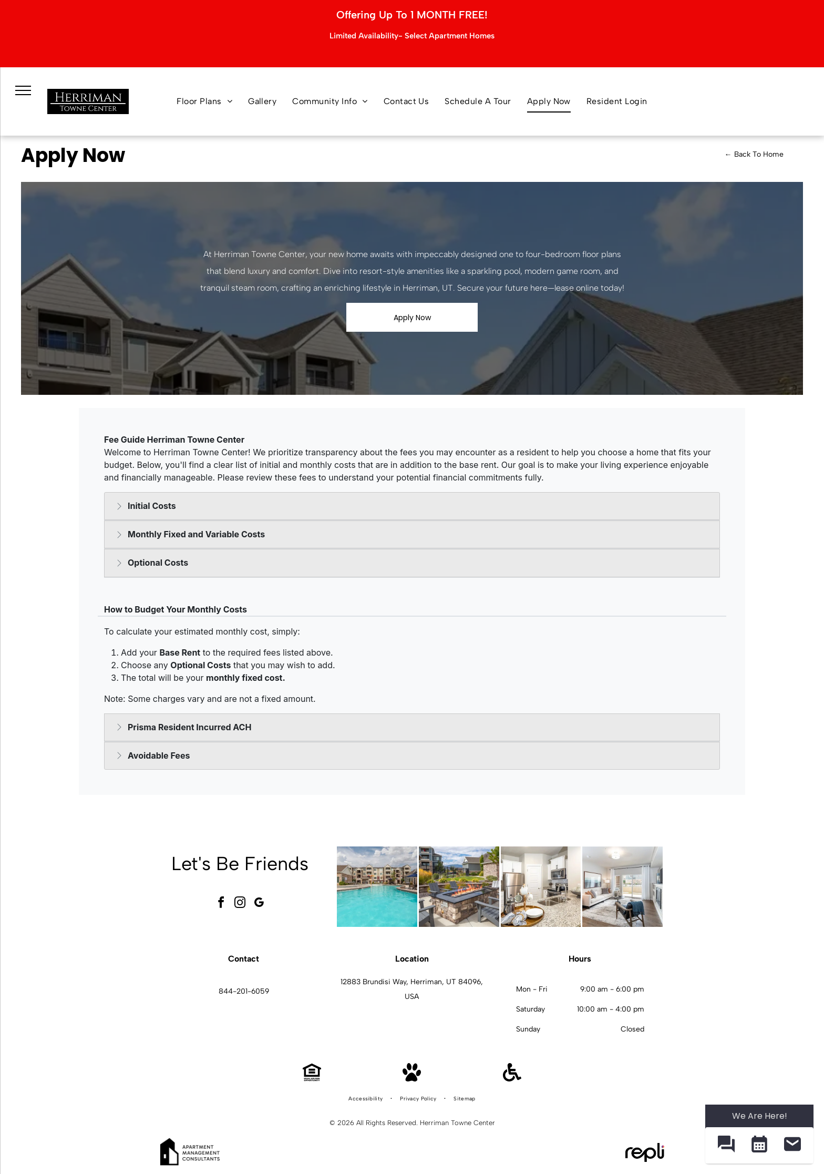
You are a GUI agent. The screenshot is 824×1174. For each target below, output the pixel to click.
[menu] (23, 90)
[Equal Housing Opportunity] (312, 1079)
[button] (726, 1145)
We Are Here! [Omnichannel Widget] (759, 1116)
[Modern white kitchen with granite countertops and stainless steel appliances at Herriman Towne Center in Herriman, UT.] (541, 886)
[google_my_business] (259, 904)
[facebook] (221, 904)
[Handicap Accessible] (512, 1079)
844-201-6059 (244, 991)
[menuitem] (204, 101)
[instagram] (240, 904)
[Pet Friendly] (412, 1079)
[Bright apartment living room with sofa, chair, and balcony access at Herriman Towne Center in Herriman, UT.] (622, 886)
